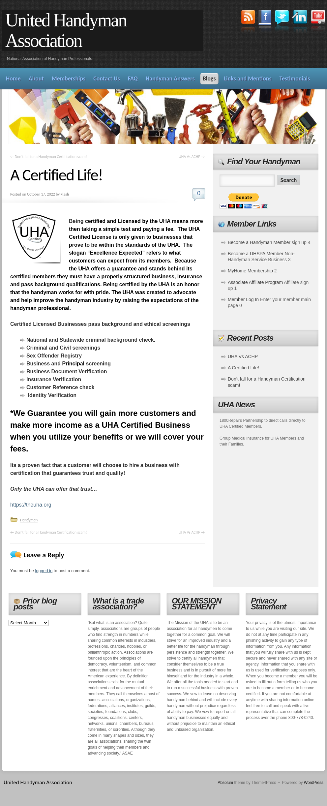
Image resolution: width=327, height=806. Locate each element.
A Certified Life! (243, 367)
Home (13, 78)
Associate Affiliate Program (255, 282)
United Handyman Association (65, 30)
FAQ (133, 78)
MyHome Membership (250, 270)
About (36, 78)
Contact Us (106, 78)
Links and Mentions (248, 78)
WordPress (313, 782)
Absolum (225, 782)
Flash (65, 194)
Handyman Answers (170, 78)
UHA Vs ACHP (192, 156)
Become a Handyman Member (259, 242)
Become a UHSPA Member (255, 253)
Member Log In (243, 299)
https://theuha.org (30, 505)
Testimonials (295, 78)
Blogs (209, 78)
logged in (43, 570)
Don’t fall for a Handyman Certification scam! (48, 156)
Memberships (68, 78)
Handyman (29, 520)
